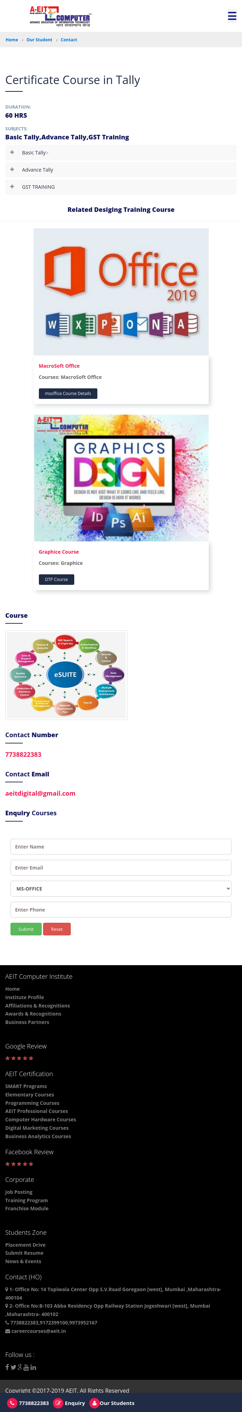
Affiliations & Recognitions (37, 1005)
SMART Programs (26, 1086)
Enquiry (69, 1402)
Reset (57, 929)
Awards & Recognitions (33, 1013)
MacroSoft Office (59, 365)
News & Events (23, 1261)
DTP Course (56, 579)
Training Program (26, 1200)
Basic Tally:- (35, 152)
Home (12, 40)
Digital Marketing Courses (37, 1127)
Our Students (111, 1402)
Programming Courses (32, 1103)
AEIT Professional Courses (36, 1111)
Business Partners (27, 1022)
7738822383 (23, 754)
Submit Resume (24, 1253)
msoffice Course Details (68, 393)
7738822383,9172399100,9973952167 (51, 1322)
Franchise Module (27, 1208)
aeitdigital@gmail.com (40, 793)
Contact (69, 40)
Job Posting (19, 1192)
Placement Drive (25, 1244)
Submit (26, 929)
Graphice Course (59, 551)
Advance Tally (37, 169)
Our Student (40, 40)
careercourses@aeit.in (35, 1331)
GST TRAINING (38, 187)
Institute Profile (24, 997)
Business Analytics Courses (38, 1136)
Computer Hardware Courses (40, 1119)
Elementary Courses (29, 1094)
